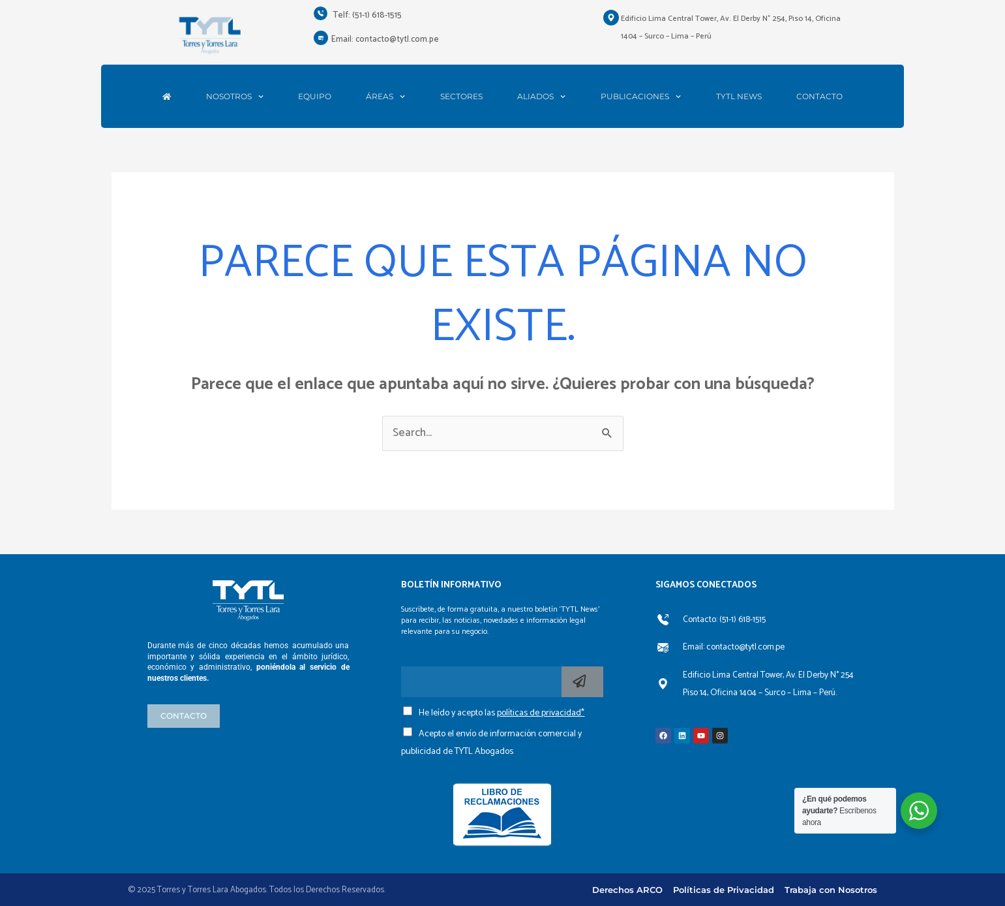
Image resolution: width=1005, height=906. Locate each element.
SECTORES (461, 96)
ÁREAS (385, 96)
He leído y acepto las (501, 713)
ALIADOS (541, 96)
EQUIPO (314, 96)
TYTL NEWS (739, 96)
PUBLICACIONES (641, 96)
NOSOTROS (234, 96)
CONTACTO (819, 96)
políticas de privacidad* (540, 713)
